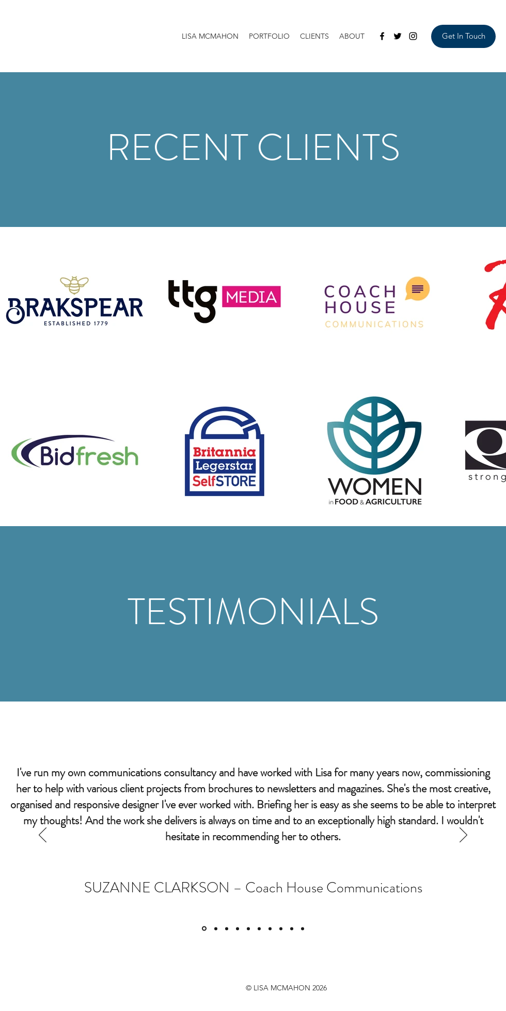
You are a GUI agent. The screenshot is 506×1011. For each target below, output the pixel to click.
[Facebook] (382, 36)
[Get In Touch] (463, 36)
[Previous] (42, 835)
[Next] (463, 835)
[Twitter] (397, 36)
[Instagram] (413, 36)
